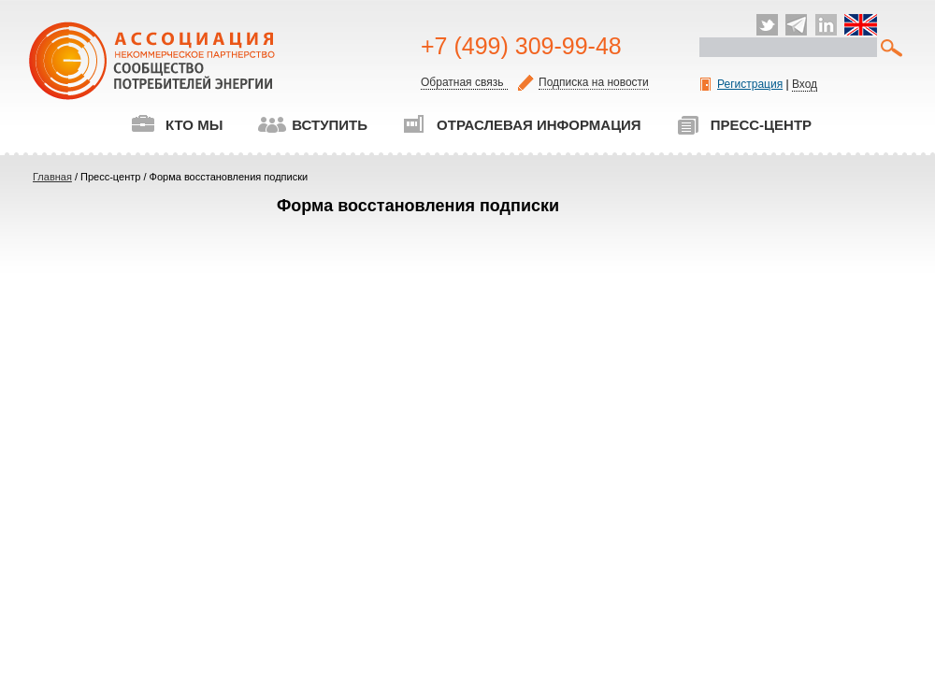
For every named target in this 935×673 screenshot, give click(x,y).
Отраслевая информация (521, 125)
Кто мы (177, 125)
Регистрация (741, 84)
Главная (52, 176)
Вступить (312, 125)
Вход (804, 84)
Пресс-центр (744, 125)
